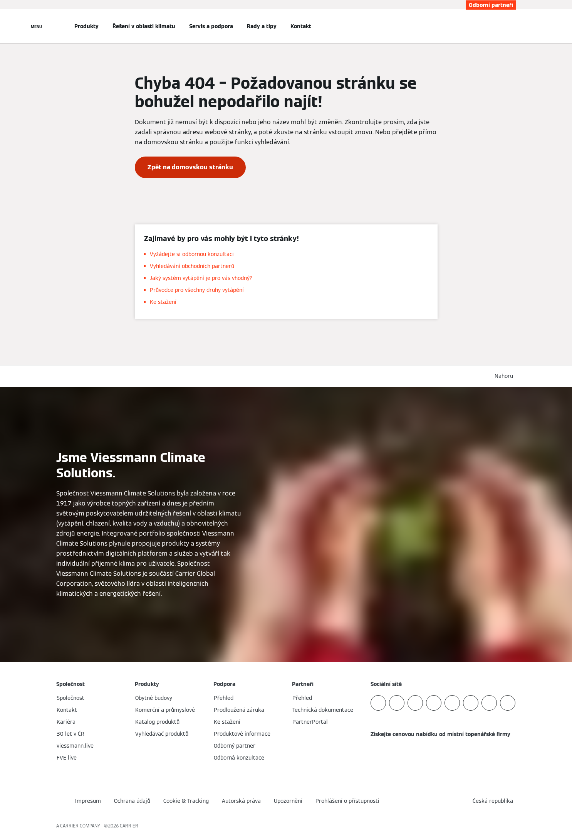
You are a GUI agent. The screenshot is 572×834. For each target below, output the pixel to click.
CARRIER (129, 826)
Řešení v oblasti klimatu (143, 26)
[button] (505, 376)
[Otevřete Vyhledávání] (512, 26)
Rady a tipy (262, 26)
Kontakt (300, 26)
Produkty (86, 26)
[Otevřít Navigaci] (36, 26)
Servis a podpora (211, 26)
